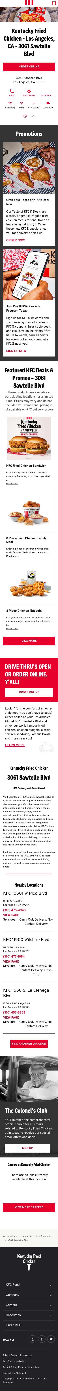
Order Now (15, 240)
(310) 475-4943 (14, 910)
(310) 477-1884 (14, 956)
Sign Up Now (16, 351)
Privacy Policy (10, 1355)
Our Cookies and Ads (13, 1361)
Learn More (15, 745)
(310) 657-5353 (14, 1012)
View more (29, 640)
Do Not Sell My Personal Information (21, 1367)
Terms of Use (26, 1355)
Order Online (29, 66)
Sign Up (27, 1148)
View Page (11, 915)
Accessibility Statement (14, 1373)
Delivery (48, 108)
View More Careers (29, 1207)
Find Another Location (29, 1043)
